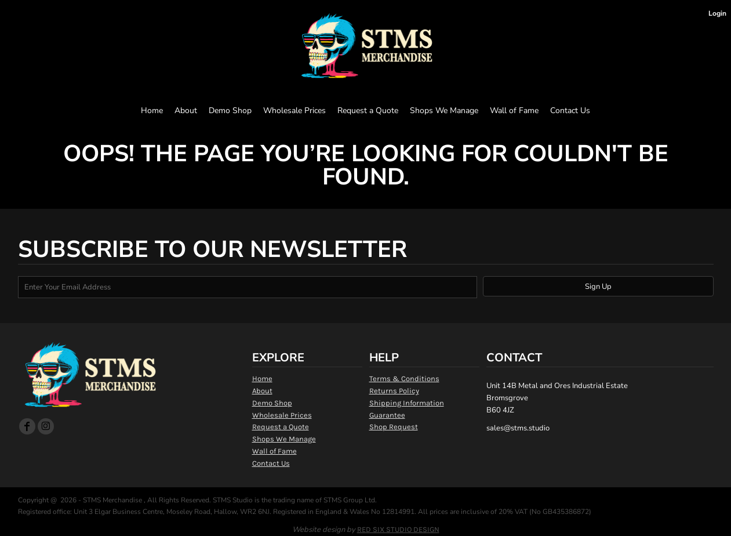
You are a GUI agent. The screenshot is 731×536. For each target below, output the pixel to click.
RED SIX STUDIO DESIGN (398, 529)
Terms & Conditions (404, 378)
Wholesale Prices (282, 415)
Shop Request (393, 426)
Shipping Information (406, 403)
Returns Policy (394, 390)
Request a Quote (280, 426)
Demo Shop (272, 403)
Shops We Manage (284, 438)
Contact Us (271, 463)
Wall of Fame (274, 451)
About (262, 390)
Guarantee (387, 415)
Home (262, 378)
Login (717, 13)
